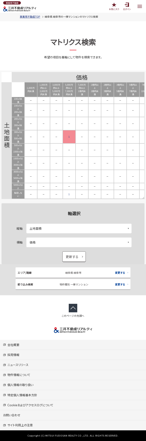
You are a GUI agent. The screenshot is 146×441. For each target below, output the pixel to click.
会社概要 (11, 345)
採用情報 (11, 355)
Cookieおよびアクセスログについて (28, 405)
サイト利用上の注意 (18, 425)
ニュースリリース (16, 365)
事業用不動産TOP (30, 16)
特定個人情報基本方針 (20, 395)
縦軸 (20, 228)
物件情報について (16, 375)
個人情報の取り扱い (18, 385)
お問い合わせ (11, 415)
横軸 (20, 242)
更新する (72, 256)
